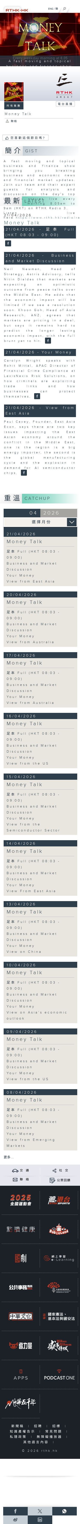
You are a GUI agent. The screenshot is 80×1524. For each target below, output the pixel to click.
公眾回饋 (64, 1180)
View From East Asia (31, 891)
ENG (50, 8)
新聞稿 (18, 1426)
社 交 (63, 1170)
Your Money (21, 576)
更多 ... (9, 1157)
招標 (57, 1426)
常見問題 (54, 1431)
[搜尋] (64, 7)
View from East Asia (31, 582)
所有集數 (14, 105)
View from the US (28, 764)
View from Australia (31, 642)
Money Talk (22, 223)
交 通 (24, 1170)
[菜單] (74, 7)
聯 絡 (24, 1179)
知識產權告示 (23, 1431)
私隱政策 (19, 1437)
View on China (24, 952)
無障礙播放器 (50, 1437)
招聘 (39, 1426)
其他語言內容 (37, 1442)
